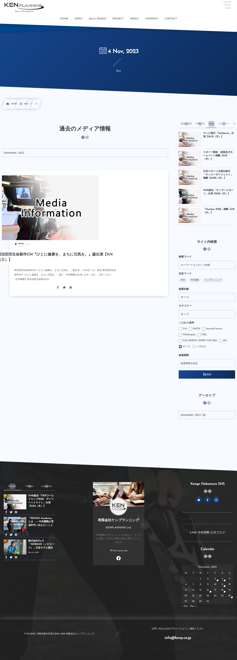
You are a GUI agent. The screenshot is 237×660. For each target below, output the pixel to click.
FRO (183, 280)
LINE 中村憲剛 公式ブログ (207, 532)
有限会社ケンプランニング (118, 520)
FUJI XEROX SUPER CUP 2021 (198, 341)
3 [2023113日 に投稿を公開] (215, 579)
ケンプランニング (212, 280)
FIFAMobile (187, 334)
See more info (120, 551)
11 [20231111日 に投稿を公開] (222, 584)
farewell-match (212, 328)
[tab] (186, 124)
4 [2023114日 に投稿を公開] (222, 579)
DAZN (194, 328)
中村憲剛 (195, 280)
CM (183, 328)
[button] (227, 5)
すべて (184, 346)
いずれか (199, 346)
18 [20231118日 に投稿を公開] (222, 590)
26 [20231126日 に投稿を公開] (229, 596)
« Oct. (185, 606)
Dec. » (193, 606)
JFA (223, 341)
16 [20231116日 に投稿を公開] (208, 590)
